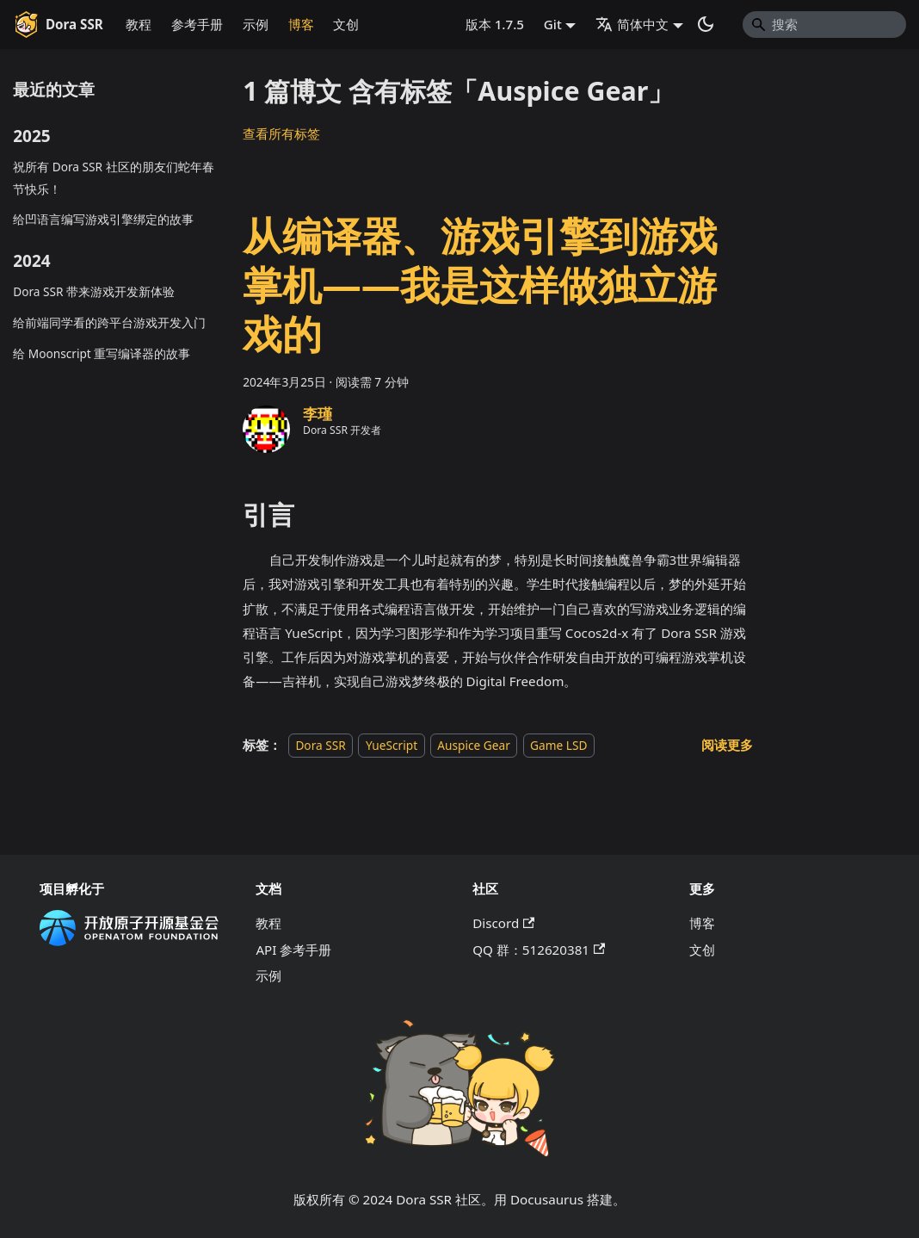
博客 (301, 24)
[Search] (824, 24)
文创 (346, 24)
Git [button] (553, 24)
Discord (503, 923)
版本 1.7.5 (495, 24)
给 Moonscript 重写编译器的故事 (101, 353)
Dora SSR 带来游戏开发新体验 (94, 291)
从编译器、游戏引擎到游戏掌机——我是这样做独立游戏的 (480, 284)
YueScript (391, 745)
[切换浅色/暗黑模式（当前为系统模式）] (706, 24)
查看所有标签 (281, 133)
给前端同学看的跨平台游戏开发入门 (109, 322)
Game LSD (558, 745)
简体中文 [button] (632, 24)
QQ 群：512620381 (538, 949)
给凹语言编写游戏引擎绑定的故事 (103, 219)
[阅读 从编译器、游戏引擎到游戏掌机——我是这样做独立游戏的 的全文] (727, 744)
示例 (255, 24)
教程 (138, 24)
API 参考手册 (293, 949)
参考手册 (197, 24)
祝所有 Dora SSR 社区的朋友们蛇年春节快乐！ (113, 177)
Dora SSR (320, 745)
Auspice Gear (473, 745)
